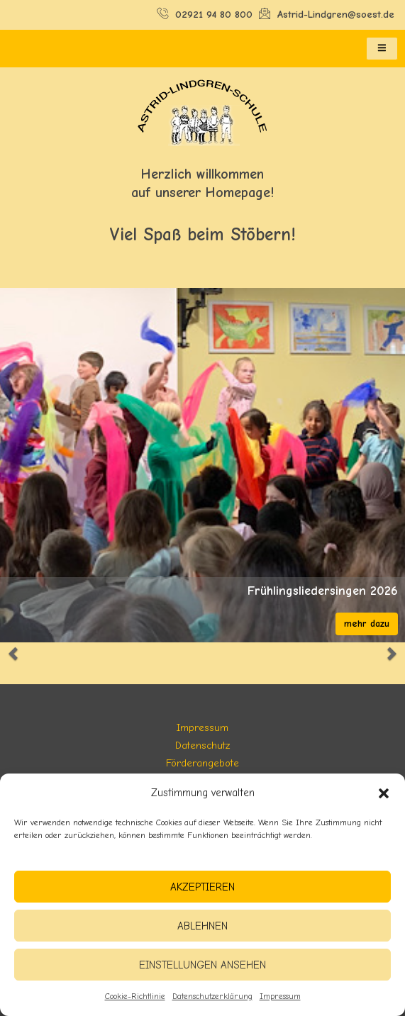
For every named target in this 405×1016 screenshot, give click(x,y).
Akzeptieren (202, 887)
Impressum (280, 996)
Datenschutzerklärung (212, 996)
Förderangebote (202, 763)
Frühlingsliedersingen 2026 (323, 591)
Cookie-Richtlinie (135, 996)
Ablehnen (202, 926)
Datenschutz (202, 745)
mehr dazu (366, 624)
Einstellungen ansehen (202, 965)
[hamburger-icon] (382, 49)
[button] (384, 793)
